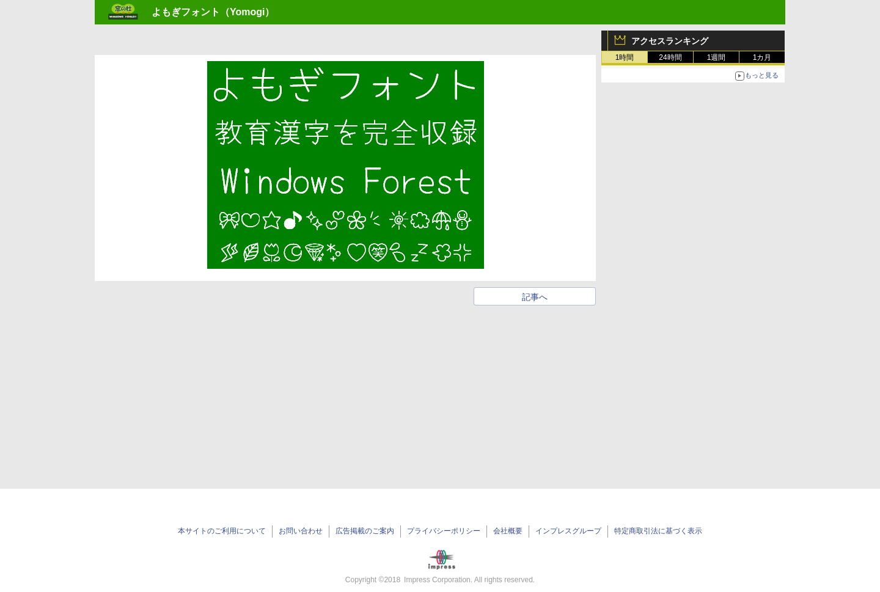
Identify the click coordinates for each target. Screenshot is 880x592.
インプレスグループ (568, 531)
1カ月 (762, 57)
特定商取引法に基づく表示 (658, 531)
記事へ (535, 297)
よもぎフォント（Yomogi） (213, 12)
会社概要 (507, 531)
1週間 (716, 57)
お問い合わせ (301, 531)
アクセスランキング (669, 41)
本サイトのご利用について (222, 531)
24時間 (670, 57)
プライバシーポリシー (443, 531)
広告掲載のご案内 (365, 531)
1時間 (624, 57)
